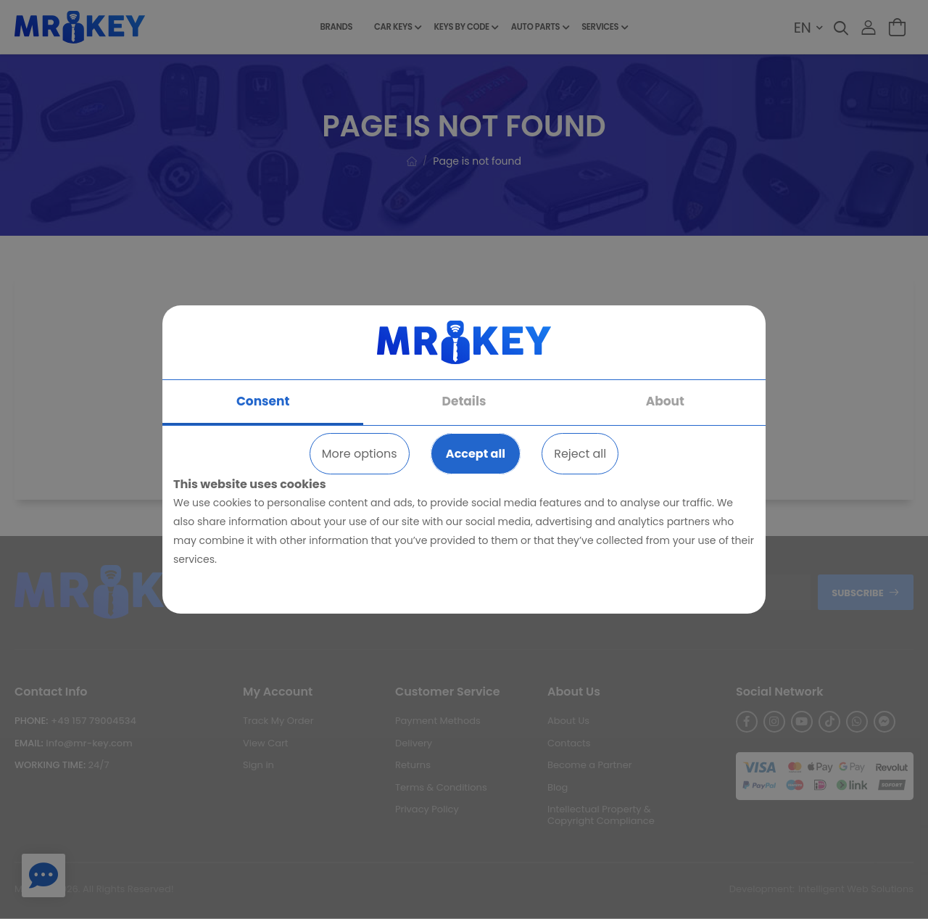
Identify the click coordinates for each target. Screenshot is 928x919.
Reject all (580, 453)
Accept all (475, 453)
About (665, 401)
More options (359, 453)
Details (464, 401)
